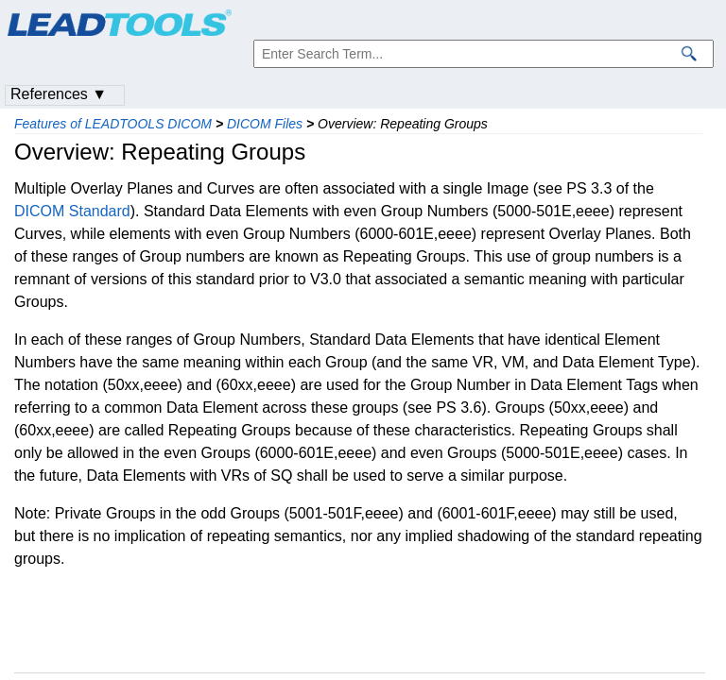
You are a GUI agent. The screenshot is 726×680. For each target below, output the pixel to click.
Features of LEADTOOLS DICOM (113, 123)
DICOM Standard (72, 211)
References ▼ (58, 94)
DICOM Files (264, 123)
